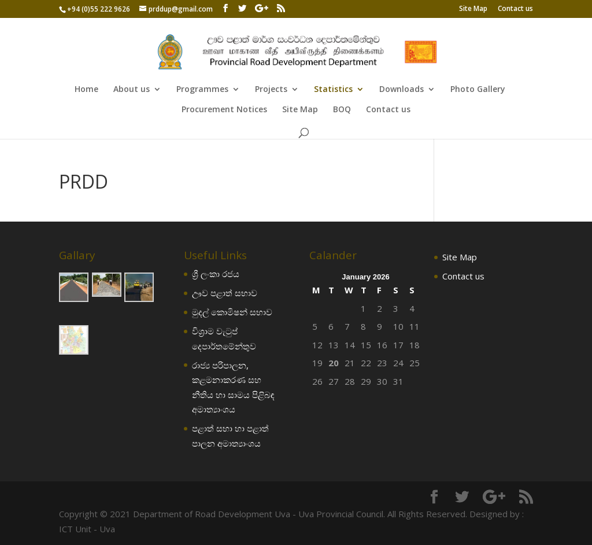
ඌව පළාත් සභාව (224, 293)
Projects (271, 89)
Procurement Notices (224, 110)
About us (131, 89)
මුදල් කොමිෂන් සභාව (232, 312)
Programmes (202, 89)
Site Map (473, 9)
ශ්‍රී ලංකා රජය (215, 273)
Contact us (515, 9)
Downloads (401, 89)
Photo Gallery (477, 89)
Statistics (333, 89)
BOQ (342, 110)
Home (86, 89)
